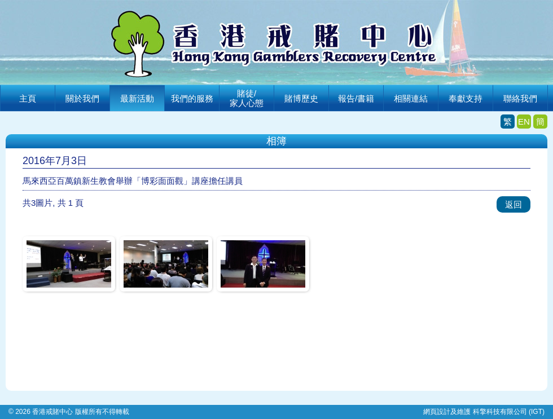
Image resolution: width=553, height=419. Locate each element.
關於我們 (82, 98)
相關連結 (411, 98)
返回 (513, 204)
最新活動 (137, 98)
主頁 (27, 98)
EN (524, 121)
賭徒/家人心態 (247, 98)
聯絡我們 (520, 98)
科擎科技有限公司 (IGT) (509, 412)
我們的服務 (192, 98)
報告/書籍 (356, 98)
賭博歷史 (301, 98)
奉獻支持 (465, 98)
